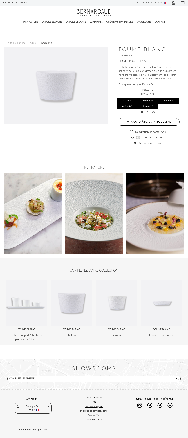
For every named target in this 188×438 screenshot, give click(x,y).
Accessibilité (94, 415)
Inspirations (30, 22)
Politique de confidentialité (94, 411)
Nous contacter (94, 398)
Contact (160, 22)
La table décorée (76, 22)
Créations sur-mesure (119, 22)
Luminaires (96, 22)
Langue (151, 2)
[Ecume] (31, 43)
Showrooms (144, 22)
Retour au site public (15, 2)
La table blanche (52, 22)
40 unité (127, 101)
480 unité (127, 107)
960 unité (148, 107)
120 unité (148, 101)
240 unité (169, 101)
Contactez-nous (94, 420)
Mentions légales (94, 407)
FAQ (94, 402)
